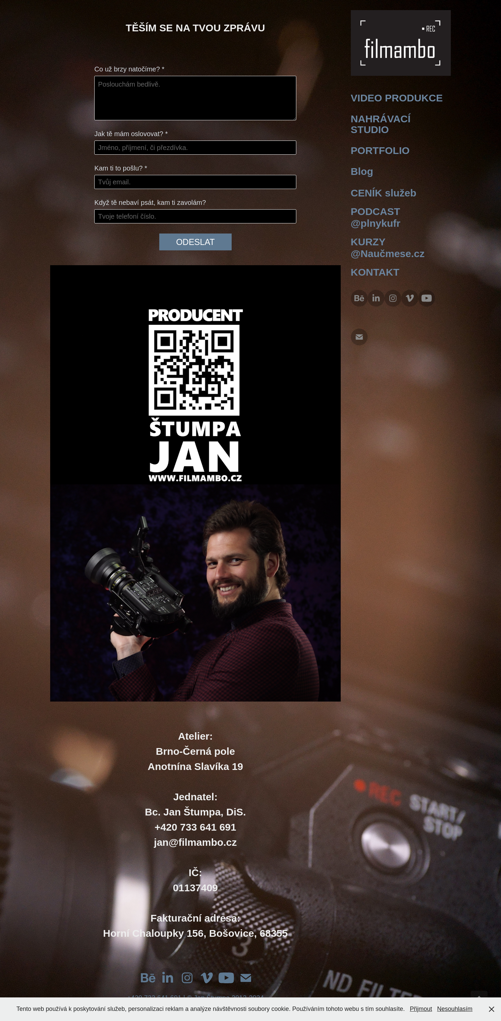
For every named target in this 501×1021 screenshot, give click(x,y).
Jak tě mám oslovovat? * (131, 133)
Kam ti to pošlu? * (120, 168)
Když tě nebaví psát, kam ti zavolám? (150, 202)
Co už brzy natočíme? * (129, 69)
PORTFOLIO (380, 150)
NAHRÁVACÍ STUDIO (381, 124)
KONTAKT (375, 272)
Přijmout (421, 1008)
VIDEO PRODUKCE (397, 97)
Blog (362, 171)
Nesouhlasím (454, 1008)
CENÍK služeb (383, 192)
